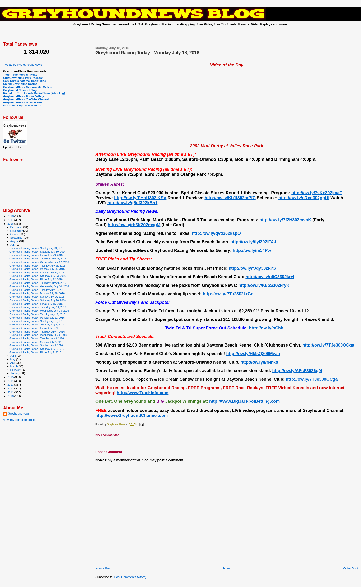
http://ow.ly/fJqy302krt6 (252, 268)
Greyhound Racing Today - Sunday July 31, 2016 (36, 248)
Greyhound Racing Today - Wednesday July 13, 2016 (39, 310)
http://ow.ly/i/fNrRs (259, 362)
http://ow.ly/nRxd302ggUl (303, 197)
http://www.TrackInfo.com (142, 392)
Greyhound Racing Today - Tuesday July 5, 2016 (36, 338)
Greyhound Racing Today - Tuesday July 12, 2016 (37, 314)
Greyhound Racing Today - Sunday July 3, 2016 (36, 345)
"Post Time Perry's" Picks (20, 74)
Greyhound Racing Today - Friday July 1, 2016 (35, 352)
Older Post (350, 568)
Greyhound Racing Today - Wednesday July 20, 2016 (39, 286)
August (14, 241)
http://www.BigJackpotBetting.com (244, 401)
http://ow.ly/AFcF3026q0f (297, 370)
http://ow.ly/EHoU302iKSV (140, 197)
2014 (10, 380)
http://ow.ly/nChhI (267, 328)
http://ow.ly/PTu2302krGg (228, 293)
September (17, 237)
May (13, 359)
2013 (10, 384)
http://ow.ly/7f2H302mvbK (285, 219)
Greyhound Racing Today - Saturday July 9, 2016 (36, 324)
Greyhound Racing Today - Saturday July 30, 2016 (37, 251)
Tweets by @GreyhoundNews (22, 64)
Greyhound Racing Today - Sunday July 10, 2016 (36, 321)
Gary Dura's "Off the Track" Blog (24, 80)
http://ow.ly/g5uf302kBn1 (132, 202)
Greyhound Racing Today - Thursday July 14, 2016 (37, 307)
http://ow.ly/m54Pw (252, 250)
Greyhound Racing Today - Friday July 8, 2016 (35, 328)
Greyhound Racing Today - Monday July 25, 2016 (37, 269)
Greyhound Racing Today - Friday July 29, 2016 (36, 255)
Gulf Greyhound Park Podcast (23, 77)
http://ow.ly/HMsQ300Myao (253, 353)
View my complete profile (19, 419)
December (16, 227)
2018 (10, 215)
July (13, 244)
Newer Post (103, 568)
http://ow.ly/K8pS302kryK (263, 285)
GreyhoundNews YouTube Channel (26, 99)
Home (227, 568)
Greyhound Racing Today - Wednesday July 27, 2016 (39, 262)
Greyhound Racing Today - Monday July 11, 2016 (37, 317)
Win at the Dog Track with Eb (22, 105)
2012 (10, 388)
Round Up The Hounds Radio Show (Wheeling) (34, 93)
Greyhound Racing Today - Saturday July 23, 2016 (37, 275)
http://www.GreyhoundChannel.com (131, 415)
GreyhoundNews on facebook (22, 102)
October (15, 234)
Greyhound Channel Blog (20, 90)
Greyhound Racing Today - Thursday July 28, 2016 (37, 258)
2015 (10, 377)
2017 (10, 219)
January (15, 373)
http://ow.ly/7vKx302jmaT (316, 192)
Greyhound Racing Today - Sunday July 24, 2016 (36, 272)
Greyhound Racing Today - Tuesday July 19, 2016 (37, 289)
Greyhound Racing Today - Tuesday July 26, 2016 (37, 265)
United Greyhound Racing (20, 83)
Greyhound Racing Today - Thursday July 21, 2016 (37, 283)
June (13, 355)
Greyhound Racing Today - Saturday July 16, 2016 (37, 300)
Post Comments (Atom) (130, 577)
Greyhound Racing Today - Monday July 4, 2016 (36, 342)
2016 (10, 223)
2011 (10, 392)
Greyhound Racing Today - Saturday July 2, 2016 (36, 348)
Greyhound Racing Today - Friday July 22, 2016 (36, 279)
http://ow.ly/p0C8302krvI (269, 276)
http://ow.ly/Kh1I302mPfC (229, 197)
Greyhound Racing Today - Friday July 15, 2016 (36, 303)
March (14, 366)
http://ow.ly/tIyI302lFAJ (253, 242)
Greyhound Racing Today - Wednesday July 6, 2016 (38, 334)
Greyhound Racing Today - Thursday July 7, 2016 (37, 331)
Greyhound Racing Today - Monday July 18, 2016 (37, 293)
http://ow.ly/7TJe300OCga (328, 345)
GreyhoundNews (19, 413)
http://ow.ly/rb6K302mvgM (134, 224)
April (13, 362)
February (16, 369)
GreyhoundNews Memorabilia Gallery (27, 86)
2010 (10, 395)
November (16, 230)
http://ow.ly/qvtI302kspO (216, 233)
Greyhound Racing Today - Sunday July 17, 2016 (36, 296)
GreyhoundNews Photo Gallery (23, 96)
